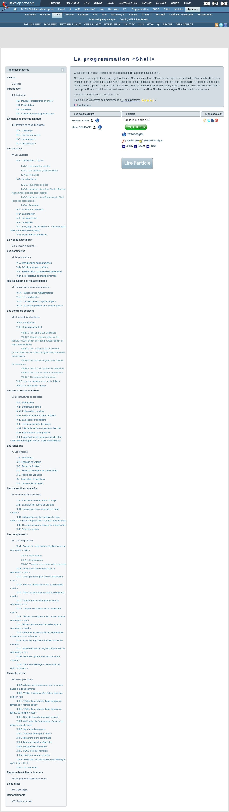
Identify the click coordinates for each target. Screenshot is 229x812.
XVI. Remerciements (22, 801)
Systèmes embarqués (181, 14)
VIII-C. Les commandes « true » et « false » (38, 381)
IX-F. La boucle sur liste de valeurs (33, 424)
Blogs (98, 3)
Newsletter (128, 3)
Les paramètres (16, 251)
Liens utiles (13, 783)
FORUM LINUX (32, 24)
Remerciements (16, 795)
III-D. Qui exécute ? (26, 143)
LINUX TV (129, 24)
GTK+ (150, 24)
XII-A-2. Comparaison (32, 560)
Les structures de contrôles (23, 390)
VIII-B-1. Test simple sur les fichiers (38, 332)
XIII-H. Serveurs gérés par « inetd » (34, 733)
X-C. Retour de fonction (28, 466)
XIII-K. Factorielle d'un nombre (31, 746)
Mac (104, 14)
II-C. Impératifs (23, 109)
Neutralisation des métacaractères (27, 280)
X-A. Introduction (24, 457)
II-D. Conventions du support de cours (35, 113)
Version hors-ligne (153, 140)
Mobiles (178, 9)
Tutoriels (72, 3)
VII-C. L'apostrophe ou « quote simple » (36, 301)
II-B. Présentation (25, 105)
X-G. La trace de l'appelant (29, 483)
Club (187, 3)
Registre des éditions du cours (25, 772)
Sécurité (160, 14)
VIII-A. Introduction (25, 322)
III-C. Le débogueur (26, 139)
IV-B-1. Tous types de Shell (34, 185)
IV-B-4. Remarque (30, 205)
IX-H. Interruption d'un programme (33, 432)
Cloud (61, 9)
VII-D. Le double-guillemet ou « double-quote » (39, 305)
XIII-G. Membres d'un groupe (30, 729)
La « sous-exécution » (20, 239)
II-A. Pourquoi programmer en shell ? (34, 101)
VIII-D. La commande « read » (31, 385)
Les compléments (17, 534)
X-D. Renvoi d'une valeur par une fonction (37, 470)
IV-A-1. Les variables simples (35, 166)
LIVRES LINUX (112, 24)
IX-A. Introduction (25, 402)
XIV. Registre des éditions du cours (29, 778)
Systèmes (192, 9)
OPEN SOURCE (184, 24)
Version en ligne (135, 134)
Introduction (14, 88)
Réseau (133, 14)
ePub (129, 146)
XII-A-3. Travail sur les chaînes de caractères (43, 564)
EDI (125, 9)
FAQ (87, 3)
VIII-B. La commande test (29, 327)
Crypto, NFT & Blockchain (134, 19)
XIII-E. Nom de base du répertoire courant (37, 717)
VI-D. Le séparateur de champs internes (36, 276)
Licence (11, 77)
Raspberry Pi (118, 14)
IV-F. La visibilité (24, 222)
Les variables (15, 148)
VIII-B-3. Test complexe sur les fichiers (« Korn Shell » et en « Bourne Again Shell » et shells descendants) (38, 352)
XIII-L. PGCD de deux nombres (32, 751)
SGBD (156, 9)
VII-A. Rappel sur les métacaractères (34, 293)
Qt (158, 24)
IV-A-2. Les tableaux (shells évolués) (39, 170)
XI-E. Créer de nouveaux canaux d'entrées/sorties (41, 525)
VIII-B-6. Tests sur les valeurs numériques (42, 372)
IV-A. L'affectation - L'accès (29, 160)
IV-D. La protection (25, 214)
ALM (77, 9)
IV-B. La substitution (26, 179)
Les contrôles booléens (20, 310)
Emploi (146, 3)
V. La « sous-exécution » (24, 246)
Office (166, 9)
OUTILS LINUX (92, 24)
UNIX (141, 24)
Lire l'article (137, 163)
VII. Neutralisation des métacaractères (31, 287)
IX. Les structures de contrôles (27, 397)
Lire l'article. (84, 105)
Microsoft (89, 9)
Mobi (153, 146)
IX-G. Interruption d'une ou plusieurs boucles (38, 428)
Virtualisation (204, 14)
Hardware (83, 14)
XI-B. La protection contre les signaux (35, 504)
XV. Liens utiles (19, 790)
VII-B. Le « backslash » (28, 297)
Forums (55, 3)
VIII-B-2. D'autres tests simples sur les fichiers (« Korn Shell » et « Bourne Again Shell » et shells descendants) (37, 341)
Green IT (147, 14)
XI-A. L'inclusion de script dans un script (36, 500)
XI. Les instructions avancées (26, 494)
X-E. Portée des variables (29, 475)
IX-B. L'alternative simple (28, 407)
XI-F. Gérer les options (27, 529)
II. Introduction (19, 95)
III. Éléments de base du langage (28, 125)
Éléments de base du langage (24, 118)
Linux (57, 14)
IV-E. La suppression (26, 218)
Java (101, 9)
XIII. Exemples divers (22, 679)
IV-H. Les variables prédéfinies (31, 234)
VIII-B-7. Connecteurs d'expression (38, 377)
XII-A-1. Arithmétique (31, 555)
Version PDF (132, 140)
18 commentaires (130, 99)
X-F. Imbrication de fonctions (30, 479)
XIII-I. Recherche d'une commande (33, 738)
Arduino (69, 14)
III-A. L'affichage (24, 130)
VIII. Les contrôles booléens (26, 317)
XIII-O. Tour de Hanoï (27, 767)
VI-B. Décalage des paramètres (32, 267)
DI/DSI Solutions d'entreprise (37, 9)
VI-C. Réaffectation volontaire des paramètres (39, 271)
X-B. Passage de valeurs (28, 462)
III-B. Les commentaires (28, 135)
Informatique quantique (102, 19)
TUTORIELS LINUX (70, 24)
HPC (95, 14)
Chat (111, 3)
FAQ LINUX (50, 24)
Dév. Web (113, 9)
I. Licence (16, 84)
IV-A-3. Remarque (30, 175)
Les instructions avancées (22, 488)
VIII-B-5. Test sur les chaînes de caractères (42, 368)
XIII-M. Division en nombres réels (33, 755)
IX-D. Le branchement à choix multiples (36, 415)
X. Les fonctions (20, 452)
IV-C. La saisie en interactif (29, 209)
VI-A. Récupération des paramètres (34, 263)
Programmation (140, 9)
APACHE (167, 24)
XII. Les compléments (22, 540)
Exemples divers (16, 673)
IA (70, 9)
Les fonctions (15, 445)
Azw (140, 146)
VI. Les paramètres (21, 257)
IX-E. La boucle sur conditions (31, 419)
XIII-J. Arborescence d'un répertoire (34, 742)
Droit (175, 3)
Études (161, 3)
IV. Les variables (20, 155)
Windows (45, 14)
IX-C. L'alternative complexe (30, 411)
